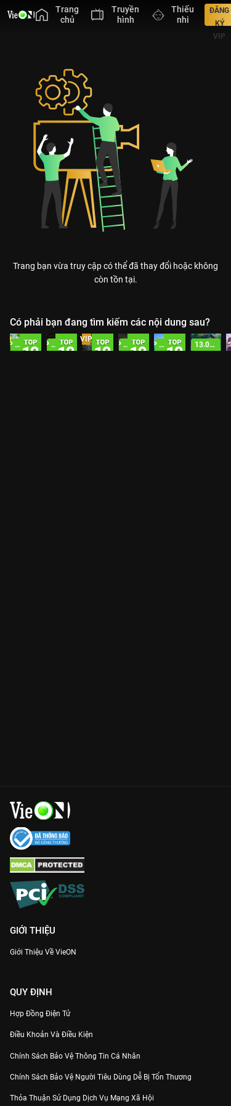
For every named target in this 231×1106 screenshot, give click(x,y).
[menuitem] (57, 15)
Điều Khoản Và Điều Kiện (51, 1034)
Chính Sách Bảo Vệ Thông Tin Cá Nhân (75, 1056)
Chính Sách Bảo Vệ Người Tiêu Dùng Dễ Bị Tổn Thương (101, 1077)
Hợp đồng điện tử (40, 1013)
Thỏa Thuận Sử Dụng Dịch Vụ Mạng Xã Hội (82, 1098)
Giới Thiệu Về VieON (43, 952)
